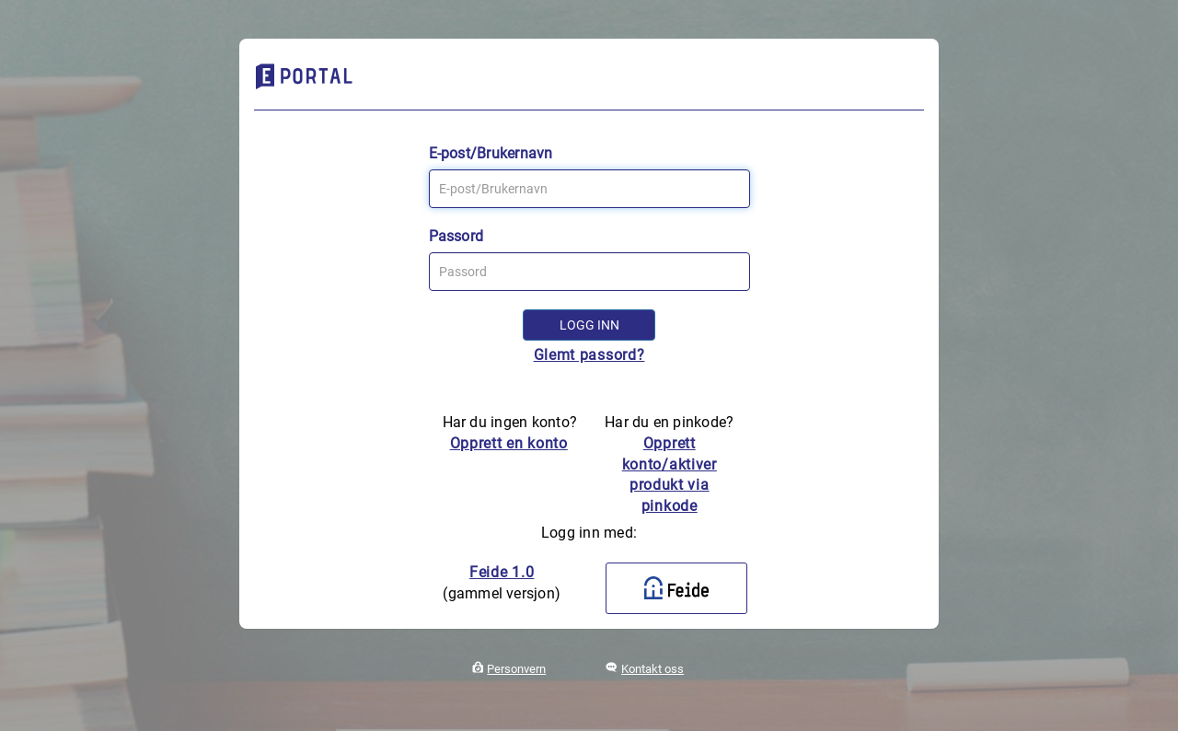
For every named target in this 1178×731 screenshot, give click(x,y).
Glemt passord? (589, 355)
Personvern (516, 669)
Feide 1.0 (501, 572)
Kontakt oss (652, 669)
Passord (456, 236)
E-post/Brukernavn (491, 153)
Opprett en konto (509, 443)
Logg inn (589, 325)
